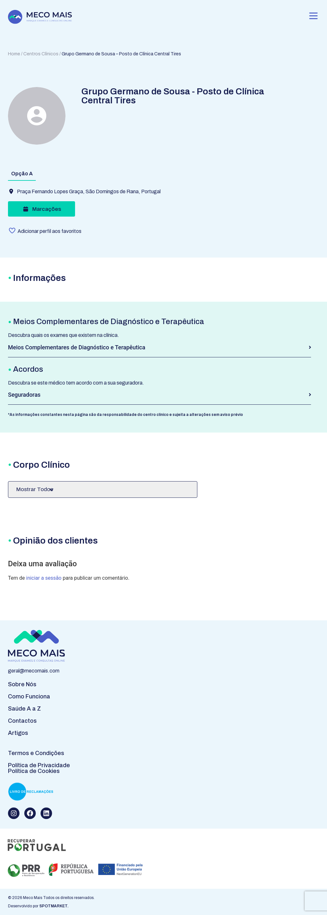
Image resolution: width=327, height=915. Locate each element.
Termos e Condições (36, 753)
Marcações (41, 209)
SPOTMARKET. (54, 906)
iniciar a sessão (44, 578)
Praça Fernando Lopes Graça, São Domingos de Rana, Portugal (89, 191)
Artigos (18, 733)
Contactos (22, 721)
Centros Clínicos (40, 54)
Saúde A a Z (24, 708)
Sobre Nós (22, 684)
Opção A (22, 173)
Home (14, 54)
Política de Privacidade (39, 765)
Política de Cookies (34, 771)
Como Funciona (29, 696)
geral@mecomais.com (33, 670)
